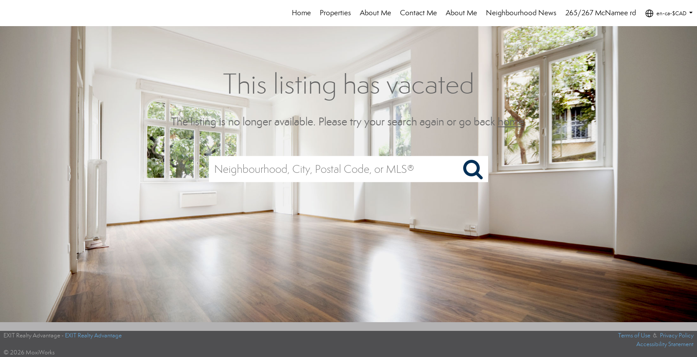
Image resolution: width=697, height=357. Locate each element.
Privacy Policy (677, 335)
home (511, 121)
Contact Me (418, 12)
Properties (335, 12)
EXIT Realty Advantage (93, 335)
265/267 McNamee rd (600, 12)
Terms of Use (634, 335)
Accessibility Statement (665, 344)
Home (301, 12)
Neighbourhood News (521, 12)
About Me (375, 12)
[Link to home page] (32, 13)
